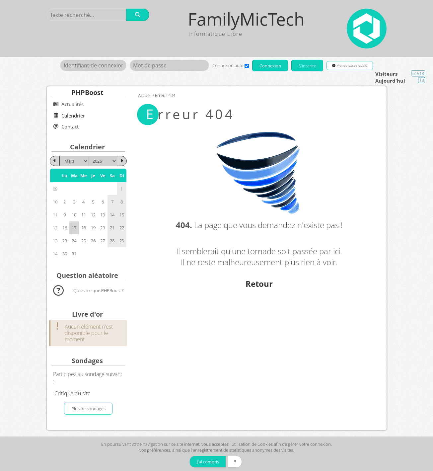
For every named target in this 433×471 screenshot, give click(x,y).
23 (64, 241)
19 (93, 228)
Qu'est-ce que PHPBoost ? (98, 290)
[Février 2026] (55, 161)
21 (112, 228)
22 (121, 228)
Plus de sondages (88, 409)
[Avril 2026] (122, 161)
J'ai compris (207, 462)
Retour (259, 283)
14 (112, 215)
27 (102, 241)
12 (93, 215)
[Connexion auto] (246, 66)
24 (74, 241)
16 (64, 228)
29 (121, 241)
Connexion (270, 66)
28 (112, 241)
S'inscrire (307, 66)
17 (74, 228)
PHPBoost (87, 92)
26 (93, 241)
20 (102, 228)
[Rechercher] (137, 15)
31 (74, 254)
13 (102, 215)
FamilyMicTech (246, 19)
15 (121, 215)
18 (83, 228)
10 (74, 215)
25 (83, 241)
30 (64, 254)
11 (83, 215)
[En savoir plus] (235, 462)
